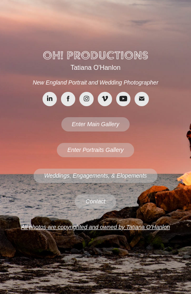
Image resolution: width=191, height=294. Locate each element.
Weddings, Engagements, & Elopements (95, 175)
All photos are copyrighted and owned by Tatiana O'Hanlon (95, 227)
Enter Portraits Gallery (95, 150)
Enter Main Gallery (95, 124)
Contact (95, 201)
